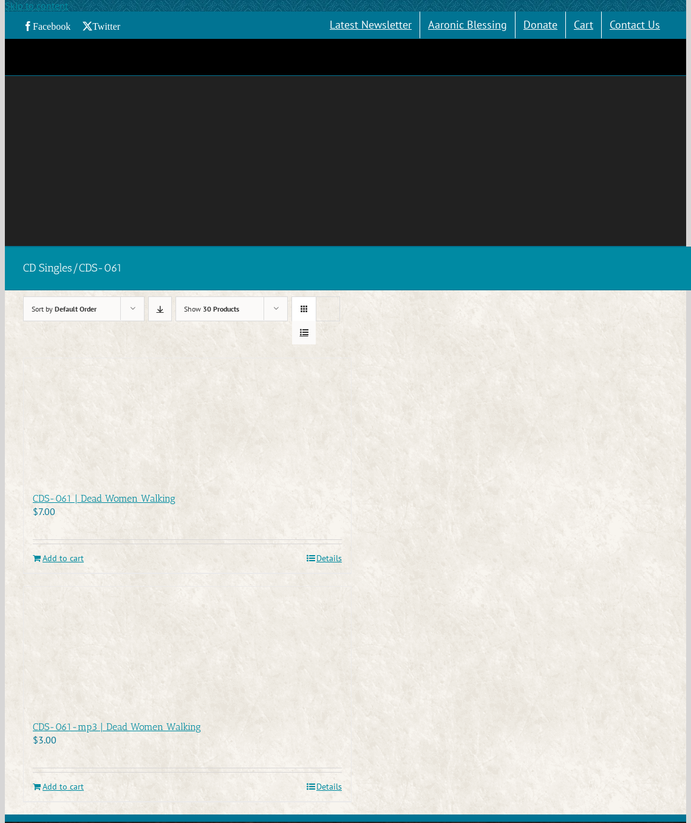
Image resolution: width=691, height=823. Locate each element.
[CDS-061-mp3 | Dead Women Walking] (187, 647)
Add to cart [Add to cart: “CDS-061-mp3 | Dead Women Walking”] (63, 787)
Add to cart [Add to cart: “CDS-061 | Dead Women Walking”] (63, 558)
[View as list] (304, 332)
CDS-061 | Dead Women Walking (104, 498)
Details (329, 558)
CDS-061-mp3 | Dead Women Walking (117, 727)
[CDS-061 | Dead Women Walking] (187, 418)
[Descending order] (160, 308)
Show (211, 308)
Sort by (64, 308)
